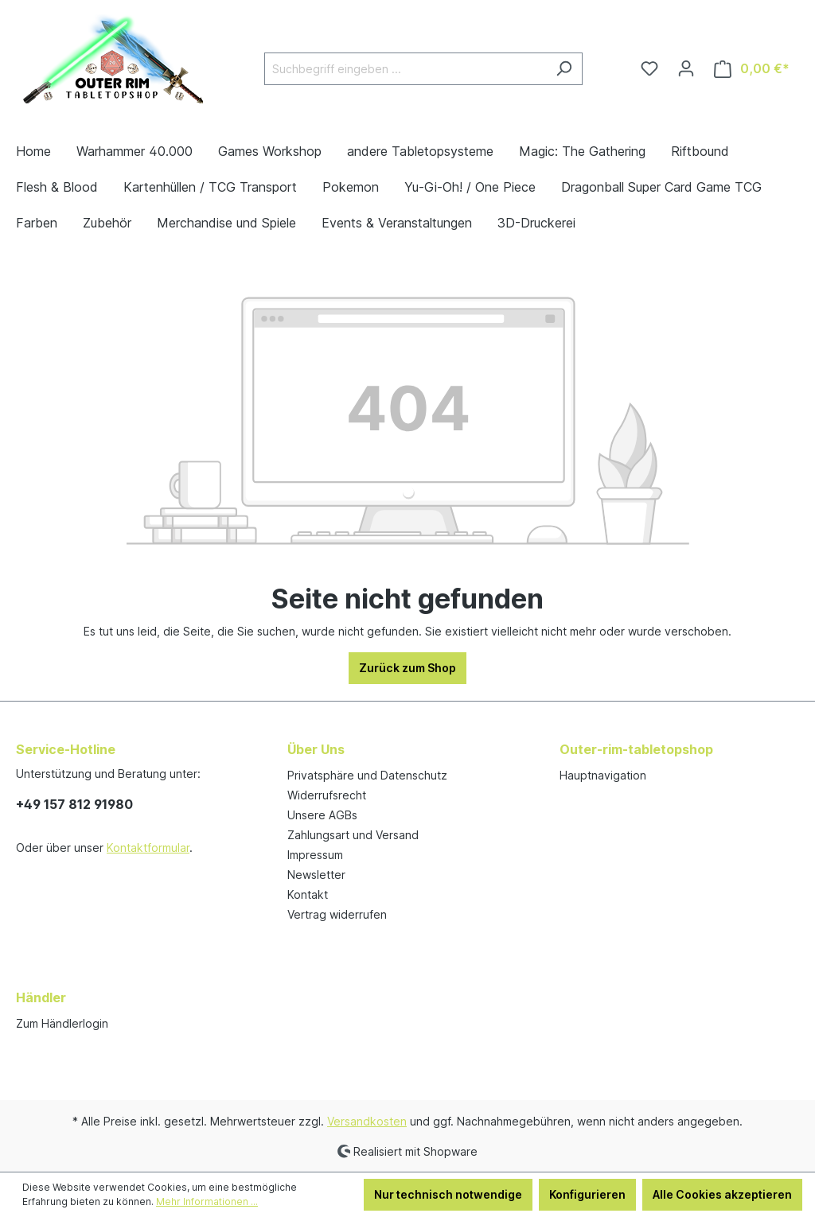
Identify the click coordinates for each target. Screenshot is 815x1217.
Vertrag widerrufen (337, 914)
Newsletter (316, 874)
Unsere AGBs (322, 815)
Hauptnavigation (603, 775)
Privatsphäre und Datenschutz (367, 775)
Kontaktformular (148, 847)
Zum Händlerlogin (62, 1023)
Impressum (315, 854)
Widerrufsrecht (326, 795)
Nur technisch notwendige (448, 1194)
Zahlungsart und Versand (353, 835)
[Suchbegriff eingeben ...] (405, 68)
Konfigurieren (587, 1194)
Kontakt (307, 894)
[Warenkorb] (751, 68)
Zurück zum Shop (407, 668)
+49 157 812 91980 (74, 804)
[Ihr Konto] (686, 68)
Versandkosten (367, 1121)
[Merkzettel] (649, 68)
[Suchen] (564, 68)
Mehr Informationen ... (207, 1201)
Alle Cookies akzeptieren (722, 1194)
